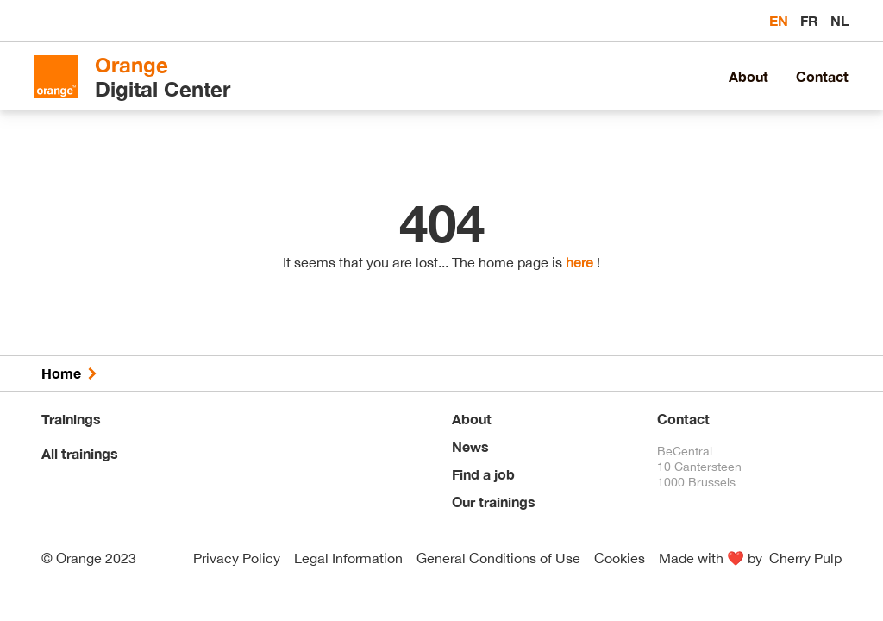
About (748, 76)
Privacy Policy (236, 558)
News (470, 446)
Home (61, 373)
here (579, 262)
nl (839, 20)
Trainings (71, 419)
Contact (822, 76)
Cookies (619, 558)
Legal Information (348, 558)
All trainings (79, 453)
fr (811, 20)
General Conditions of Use (498, 558)
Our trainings (493, 501)
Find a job (483, 474)
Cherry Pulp (805, 558)
